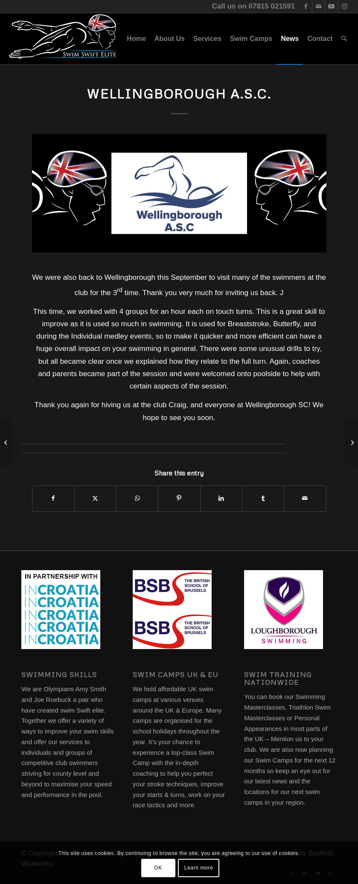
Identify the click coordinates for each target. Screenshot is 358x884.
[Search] (344, 38)
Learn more (198, 868)
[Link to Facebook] (306, 6)
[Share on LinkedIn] (221, 498)
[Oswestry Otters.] (6, 442)
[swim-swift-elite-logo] (63, 38)
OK (158, 868)
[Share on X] (95, 498)
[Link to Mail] (318, 6)
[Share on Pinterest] (179, 498)
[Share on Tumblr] (263, 498)
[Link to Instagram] (344, 6)
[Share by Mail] (305, 498)
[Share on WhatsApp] (137, 498)
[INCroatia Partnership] (351, 442)
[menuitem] (136, 38)
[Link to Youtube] (331, 6)
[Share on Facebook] (53, 498)
